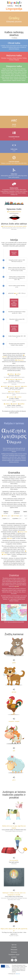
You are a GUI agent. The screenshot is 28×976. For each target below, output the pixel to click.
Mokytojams (14, 949)
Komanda (14, 947)
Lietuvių (10, 6)
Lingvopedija (14, 8)
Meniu (18, 6)
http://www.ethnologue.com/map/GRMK (16, 621)
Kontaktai (14, 957)
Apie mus (14, 944)
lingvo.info (14, 2)
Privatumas (14, 952)
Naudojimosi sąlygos (14, 954)
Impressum (18, 973)
